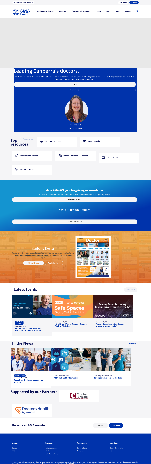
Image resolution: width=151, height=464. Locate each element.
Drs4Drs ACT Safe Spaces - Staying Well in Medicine (71, 325)
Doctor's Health (24, 169)
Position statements (51, 448)
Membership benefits (116, 448)
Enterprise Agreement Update (108, 378)
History (14, 451)
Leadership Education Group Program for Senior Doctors (28, 329)
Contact (14, 448)
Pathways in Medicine (27, 155)
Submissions (49, 451)
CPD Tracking (110, 157)
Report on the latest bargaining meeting (28, 381)
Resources (80, 451)
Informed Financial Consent (73, 155)
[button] (23, 2)
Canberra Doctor (82, 448)
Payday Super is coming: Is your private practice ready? (110, 325)
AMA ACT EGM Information (66, 378)
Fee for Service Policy (51, 454)
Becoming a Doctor (51, 141)
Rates (111, 451)
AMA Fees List (92, 141)
